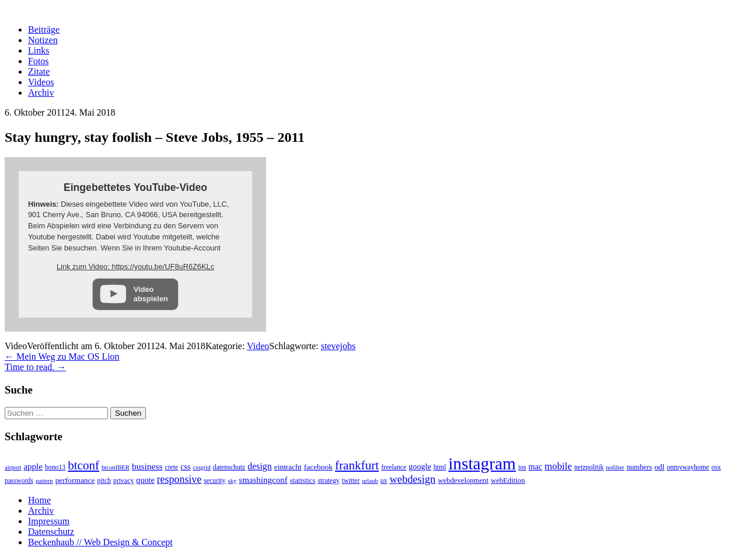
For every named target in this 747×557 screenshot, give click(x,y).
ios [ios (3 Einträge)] (522, 467)
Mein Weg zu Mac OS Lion (62, 356)
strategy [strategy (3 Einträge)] (328, 481)
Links (38, 50)
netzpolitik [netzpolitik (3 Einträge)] (588, 467)
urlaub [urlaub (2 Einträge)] (370, 481)
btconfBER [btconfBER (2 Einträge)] (116, 467)
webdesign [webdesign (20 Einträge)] (412, 479)
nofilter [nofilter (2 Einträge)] (615, 467)
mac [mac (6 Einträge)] (535, 466)
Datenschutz (51, 532)
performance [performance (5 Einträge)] (75, 480)
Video (258, 346)
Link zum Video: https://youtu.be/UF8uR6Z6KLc (135, 266)
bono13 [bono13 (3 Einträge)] (55, 467)
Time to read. (35, 367)
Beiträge (44, 29)
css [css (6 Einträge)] (185, 466)
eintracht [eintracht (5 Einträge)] (288, 466)
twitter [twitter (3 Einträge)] (351, 481)
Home (39, 500)
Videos (41, 82)
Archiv (41, 93)
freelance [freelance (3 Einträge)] (393, 467)
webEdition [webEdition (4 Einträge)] (508, 480)
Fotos (38, 61)
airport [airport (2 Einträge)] (13, 467)
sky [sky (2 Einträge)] (232, 481)
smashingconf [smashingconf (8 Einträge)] (263, 480)
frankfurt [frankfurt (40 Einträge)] (357, 465)
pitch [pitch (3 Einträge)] (104, 481)
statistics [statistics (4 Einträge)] (303, 480)
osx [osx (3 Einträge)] (716, 467)
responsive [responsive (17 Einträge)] (179, 479)
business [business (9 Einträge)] (147, 466)
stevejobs (338, 346)
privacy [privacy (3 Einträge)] (123, 481)
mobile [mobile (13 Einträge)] (558, 466)
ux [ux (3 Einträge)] (384, 481)
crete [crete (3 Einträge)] (171, 467)
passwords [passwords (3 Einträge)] (19, 481)
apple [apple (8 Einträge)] (33, 466)
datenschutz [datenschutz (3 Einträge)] (229, 467)
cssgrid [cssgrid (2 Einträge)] (202, 467)
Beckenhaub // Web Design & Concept (100, 542)
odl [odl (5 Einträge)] (659, 466)
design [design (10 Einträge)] (259, 466)
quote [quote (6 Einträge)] (145, 480)
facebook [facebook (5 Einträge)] (318, 466)
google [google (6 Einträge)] (420, 466)
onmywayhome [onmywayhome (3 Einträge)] (688, 467)
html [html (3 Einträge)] (440, 467)
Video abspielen (151, 293)
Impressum (48, 521)
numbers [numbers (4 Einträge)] (639, 467)
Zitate (39, 71)
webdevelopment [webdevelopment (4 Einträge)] (463, 480)
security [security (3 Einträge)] (214, 481)
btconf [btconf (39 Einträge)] (83, 465)
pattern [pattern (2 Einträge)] (44, 481)
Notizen (43, 40)
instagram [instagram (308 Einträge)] (482, 463)
